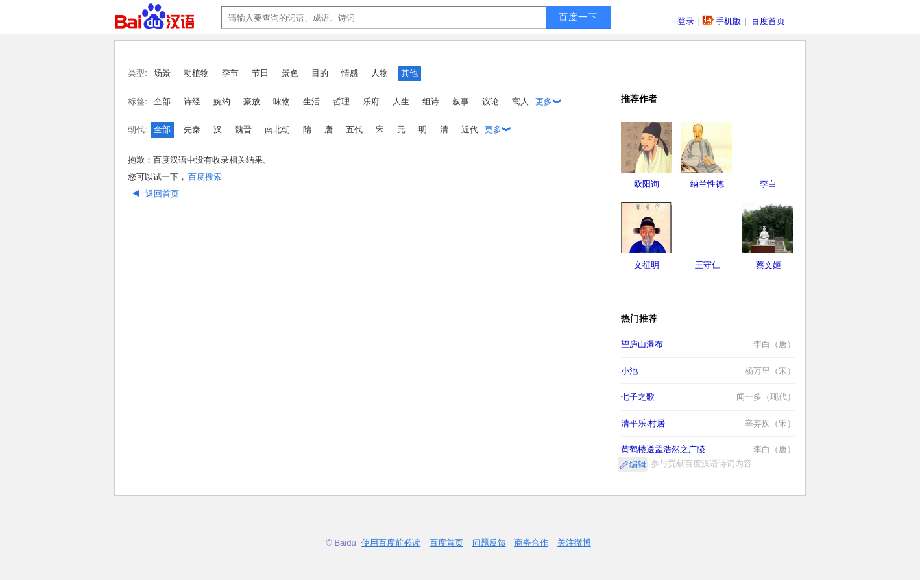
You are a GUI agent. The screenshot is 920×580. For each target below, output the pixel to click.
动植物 (196, 73)
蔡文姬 (768, 265)
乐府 (371, 101)
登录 (685, 21)
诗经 (192, 101)
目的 (319, 73)
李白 (768, 184)
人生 (401, 101)
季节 (230, 73)
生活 (311, 101)
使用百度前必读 (390, 543)
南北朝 (277, 129)
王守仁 (707, 265)
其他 (409, 73)
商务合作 (531, 543)
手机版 (728, 21)
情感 (349, 73)
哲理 (341, 101)
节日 (260, 73)
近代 (469, 129)
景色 (290, 73)
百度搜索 (205, 177)
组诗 (430, 101)
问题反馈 (489, 543)
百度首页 (768, 21)
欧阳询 (646, 184)
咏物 (281, 101)
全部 (162, 101)
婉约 (221, 101)
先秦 (192, 129)
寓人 (520, 101)
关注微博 (574, 543)
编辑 (637, 464)
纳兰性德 (707, 184)
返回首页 (154, 194)
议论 (490, 101)
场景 (162, 73)
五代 (354, 129)
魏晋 (243, 129)
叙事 (460, 101)
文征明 (646, 265)
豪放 (251, 101)
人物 (379, 73)
